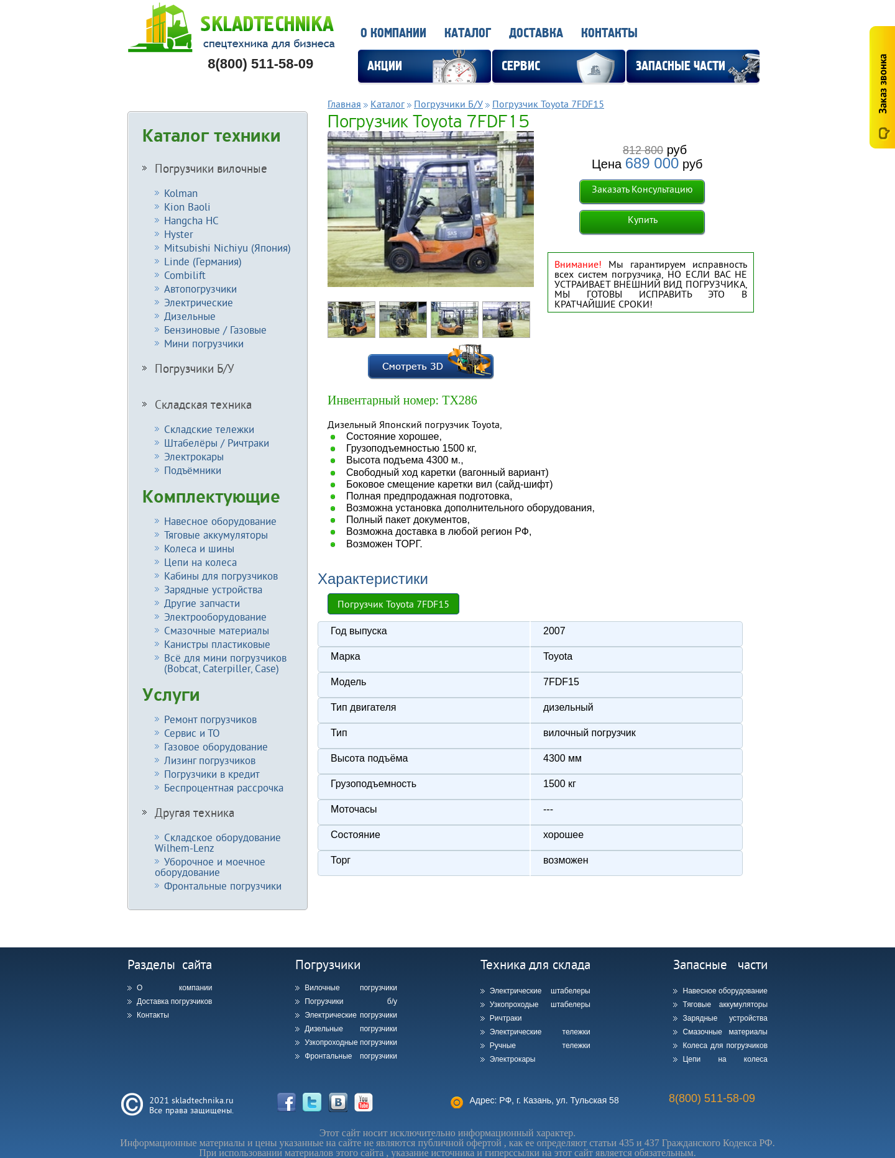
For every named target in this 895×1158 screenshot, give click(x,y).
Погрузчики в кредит (212, 773)
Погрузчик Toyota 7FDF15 (548, 104)
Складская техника (203, 404)
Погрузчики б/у (351, 1001)
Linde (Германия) (203, 261)
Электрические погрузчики (351, 1015)
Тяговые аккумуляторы (216, 534)
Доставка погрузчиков (174, 1001)
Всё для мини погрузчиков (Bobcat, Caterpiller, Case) (221, 663)
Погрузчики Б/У (194, 368)
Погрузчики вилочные (211, 168)
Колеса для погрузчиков (725, 1045)
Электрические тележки (540, 1032)
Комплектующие (211, 497)
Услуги (171, 695)
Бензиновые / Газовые (215, 329)
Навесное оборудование (220, 520)
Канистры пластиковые (217, 643)
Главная (344, 104)
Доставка (536, 33)
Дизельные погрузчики (351, 1028)
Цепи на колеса (200, 561)
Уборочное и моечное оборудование (210, 866)
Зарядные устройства (213, 589)
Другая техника (194, 812)
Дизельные (190, 315)
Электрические (198, 302)
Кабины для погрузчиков (221, 575)
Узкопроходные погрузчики (351, 1042)
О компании (393, 33)
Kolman (181, 192)
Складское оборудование (218, 842)
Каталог (467, 33)
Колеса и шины (199, 548)
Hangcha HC (191, 220)
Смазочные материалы (216, 630)
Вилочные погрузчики (351, 987)
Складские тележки (209, 428)
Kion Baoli (187, 206)
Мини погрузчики (204, 343)
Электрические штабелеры (540, 991)
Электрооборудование (215, 616)
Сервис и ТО (192, 732)
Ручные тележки (540, 1045)
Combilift (185, 274)
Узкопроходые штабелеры (540, 1004)
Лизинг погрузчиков (209, 760)
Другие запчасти (202, 602)
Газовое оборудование (216, 746)
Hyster (178, 233)
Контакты (609, 33)
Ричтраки (506, 1018)
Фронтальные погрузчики (223, 885)
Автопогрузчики (200, 288)
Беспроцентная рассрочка (223, 787)
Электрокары (194, 456)
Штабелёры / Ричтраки (216, 442)
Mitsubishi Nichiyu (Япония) (227, 247)
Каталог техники (211, 136)
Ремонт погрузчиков (210, 719)
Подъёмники (192, 469)
